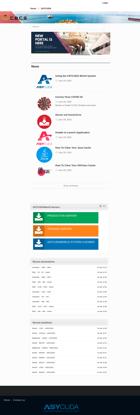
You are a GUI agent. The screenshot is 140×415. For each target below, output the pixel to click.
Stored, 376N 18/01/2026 (42, 367)
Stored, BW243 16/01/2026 (43, 372)
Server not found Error (68, 114)
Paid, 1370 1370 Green (42, 306)
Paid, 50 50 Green (41, 272)
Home (33, 8)
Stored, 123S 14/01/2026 (42, 328)
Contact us (19, 400)
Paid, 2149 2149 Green (42, 287)
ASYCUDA (46, 8)
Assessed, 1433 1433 (42, 292)
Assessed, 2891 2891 (42, 277)
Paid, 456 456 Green (42, 311)
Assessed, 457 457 (41, 297)
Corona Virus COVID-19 (69, 97)
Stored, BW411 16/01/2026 (43, 362)
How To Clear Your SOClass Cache (75, 165)
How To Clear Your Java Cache (73, 147)
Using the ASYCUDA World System (75, 75)
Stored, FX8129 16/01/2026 (43, 333)
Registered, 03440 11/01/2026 (44, 338)
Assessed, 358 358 (41, 302)
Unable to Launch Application (72, 132)
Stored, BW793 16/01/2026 (43, 343)
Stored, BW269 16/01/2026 (43, 353)
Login (105, 3)
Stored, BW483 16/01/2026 (43, 358)
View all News (70, 185)
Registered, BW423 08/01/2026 (45, 348)
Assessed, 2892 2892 (42, 267)
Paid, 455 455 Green (42, 282)
